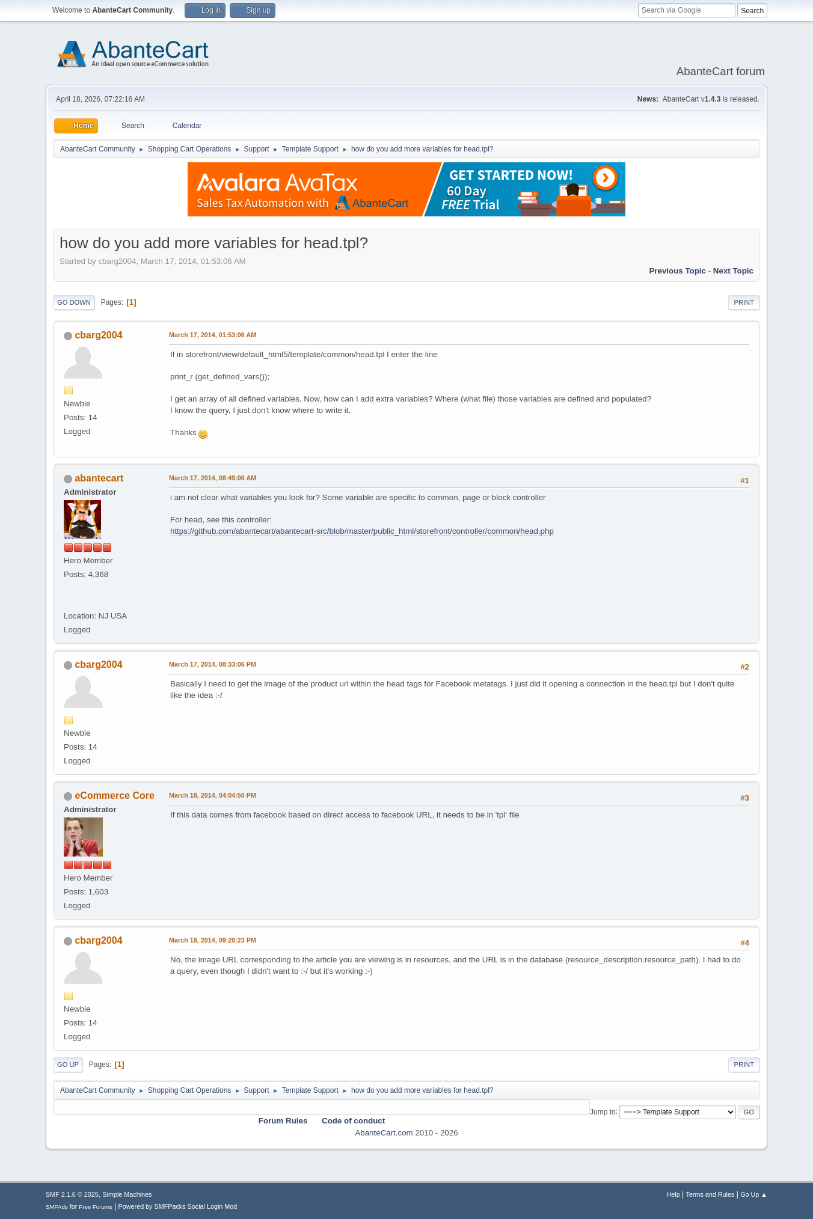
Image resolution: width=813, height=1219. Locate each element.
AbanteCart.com (384, 1132)
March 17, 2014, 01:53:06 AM (212, 334)
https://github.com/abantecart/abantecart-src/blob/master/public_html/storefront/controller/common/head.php (362, 531)
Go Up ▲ (753, 1194)
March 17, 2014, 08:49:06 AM (212, 477)
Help (673, 1194)
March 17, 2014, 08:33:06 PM (212, 664)
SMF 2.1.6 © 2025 (72, 1194)
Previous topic (677, 270)
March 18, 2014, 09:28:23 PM (212, 940)
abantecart (99, 478)
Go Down (74, 302)
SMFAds (57, 1206)
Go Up (68, 1064)
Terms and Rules (710, 1194)
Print (744, 302)
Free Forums (95, 1206)
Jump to (603, 1111)
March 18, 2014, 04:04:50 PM (212, 795)
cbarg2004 (98, 335)
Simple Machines (127, 1194)
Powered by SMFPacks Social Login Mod (178, 1206)
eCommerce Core (114, 795)
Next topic (733, 270)
